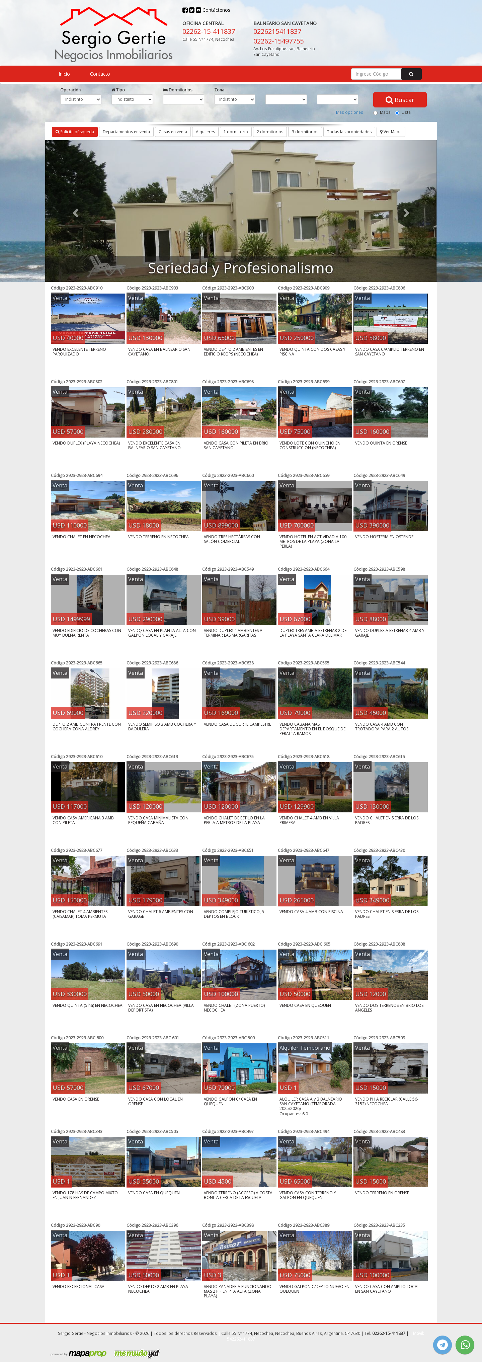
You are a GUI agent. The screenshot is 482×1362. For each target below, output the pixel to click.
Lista (403, 112)
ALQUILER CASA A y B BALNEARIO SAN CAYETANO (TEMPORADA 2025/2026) (310, 1103)
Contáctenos (213, 10)
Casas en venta (173, 132)
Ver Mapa (391, 132)
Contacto (100, 74)
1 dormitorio (236, 132)
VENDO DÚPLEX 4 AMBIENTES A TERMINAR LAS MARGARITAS (233, 633)
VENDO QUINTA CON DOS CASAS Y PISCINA (312, 351)
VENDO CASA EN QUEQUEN (305, 1005)
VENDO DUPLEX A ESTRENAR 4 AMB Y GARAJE (389, 633)
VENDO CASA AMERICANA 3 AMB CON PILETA (83, 820)
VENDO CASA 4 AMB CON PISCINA (311, 911)
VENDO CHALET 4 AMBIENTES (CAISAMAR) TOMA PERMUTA (80, 914)
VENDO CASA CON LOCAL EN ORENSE (155, 1101)
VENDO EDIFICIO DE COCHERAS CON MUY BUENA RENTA (87, 633)
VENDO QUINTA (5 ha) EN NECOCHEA (88, 1005)
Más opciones (349, 112)
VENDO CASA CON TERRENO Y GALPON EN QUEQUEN (307, 1195)
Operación (70, 89)
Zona (219, 89)
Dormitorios (177, 89)
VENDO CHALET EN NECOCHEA (81, 537)
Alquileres (205, 132)
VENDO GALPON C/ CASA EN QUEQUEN (230, 1101)
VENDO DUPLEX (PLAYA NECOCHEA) (86, 443)
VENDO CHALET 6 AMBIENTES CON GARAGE (160, 914)
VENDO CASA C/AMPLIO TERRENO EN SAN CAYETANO (389, 351)
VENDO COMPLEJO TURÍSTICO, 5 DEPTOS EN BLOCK (234, 914)
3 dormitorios (305, 132)
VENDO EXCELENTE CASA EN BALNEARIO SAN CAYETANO (154, 445)
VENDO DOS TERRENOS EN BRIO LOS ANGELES (389, 1008)
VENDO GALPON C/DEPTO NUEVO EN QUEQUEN (314, 1289)
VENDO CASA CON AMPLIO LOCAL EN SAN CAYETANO (387, 1289)
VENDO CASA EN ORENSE (76, 1099)
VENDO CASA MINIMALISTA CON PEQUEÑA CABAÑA (158, 820)
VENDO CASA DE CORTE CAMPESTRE (237, 724)
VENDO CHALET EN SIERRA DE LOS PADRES (386, 820)
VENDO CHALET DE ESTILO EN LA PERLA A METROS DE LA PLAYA (234, 820)
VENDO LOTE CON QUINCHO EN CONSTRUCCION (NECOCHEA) (309, 445)
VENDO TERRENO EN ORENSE (382, 1193)
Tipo (118, 89)
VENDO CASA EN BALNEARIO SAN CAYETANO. (159, 351)
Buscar (400, 100)
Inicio (64, 74)
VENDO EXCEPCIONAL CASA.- (80, 1286)
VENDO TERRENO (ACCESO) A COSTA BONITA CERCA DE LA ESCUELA (238, 1195)
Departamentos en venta (126, 132)
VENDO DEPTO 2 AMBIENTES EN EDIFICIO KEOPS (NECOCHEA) (233, 351)
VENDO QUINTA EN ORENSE (381, 443)
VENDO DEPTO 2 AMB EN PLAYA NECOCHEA (158, 1289)
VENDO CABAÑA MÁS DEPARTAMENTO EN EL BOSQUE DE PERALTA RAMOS (312, 728)
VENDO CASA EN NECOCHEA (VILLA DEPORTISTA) (161, 1008)
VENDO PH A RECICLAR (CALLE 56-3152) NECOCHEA (386, 1101)
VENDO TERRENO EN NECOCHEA (158, 537)
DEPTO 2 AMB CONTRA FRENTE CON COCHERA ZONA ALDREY (87, 726)
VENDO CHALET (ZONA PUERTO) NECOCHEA (234, 1008)
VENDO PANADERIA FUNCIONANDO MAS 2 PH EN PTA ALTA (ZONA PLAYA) (237, 1291)
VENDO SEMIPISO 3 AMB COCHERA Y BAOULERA (162, 726)
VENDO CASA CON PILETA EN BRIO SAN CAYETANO (236, 445)
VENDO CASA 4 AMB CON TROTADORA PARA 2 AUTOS (381, 726)
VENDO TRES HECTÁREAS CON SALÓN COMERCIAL (232, 539)
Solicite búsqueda (75, 132)
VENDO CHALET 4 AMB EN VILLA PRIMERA (309, 820)
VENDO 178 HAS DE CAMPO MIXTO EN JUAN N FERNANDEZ (85, 1195)
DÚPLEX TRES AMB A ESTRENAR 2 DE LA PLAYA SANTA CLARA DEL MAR (312, 633)
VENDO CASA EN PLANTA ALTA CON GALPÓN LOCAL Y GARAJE (162, 633)
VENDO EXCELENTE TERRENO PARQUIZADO (79, 351)
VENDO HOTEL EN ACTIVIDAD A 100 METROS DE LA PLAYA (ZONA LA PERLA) (312, 541)
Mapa (382, 112)
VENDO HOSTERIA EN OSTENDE (384, 537)
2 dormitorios (270, 132)
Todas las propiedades (349, 132)
